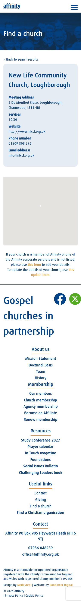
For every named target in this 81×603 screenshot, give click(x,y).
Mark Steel (24, 585)
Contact (40, 493)
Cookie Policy (34, 595)
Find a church (41, 506)
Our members (40, 393)
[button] (40, 207)
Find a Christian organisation (40, 512)
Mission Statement (40, 358)
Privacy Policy (14, 595)
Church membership (40, 400)
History (40, 378)
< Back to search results (20, 59)
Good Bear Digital (61, 585)
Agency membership (41, 406)
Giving (40, 500)
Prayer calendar (40, 447)
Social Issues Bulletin (40, 466)
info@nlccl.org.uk (21, 155)
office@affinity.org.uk (40, 554)
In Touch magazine (40, 453)
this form (34, 265)
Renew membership (40, 419)
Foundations (40, 460)
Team (40, 371)
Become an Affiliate (40, 413)
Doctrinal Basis (41, 365)
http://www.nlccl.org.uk (27, 132)
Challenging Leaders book (40, 473)
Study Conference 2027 (40, 440)
